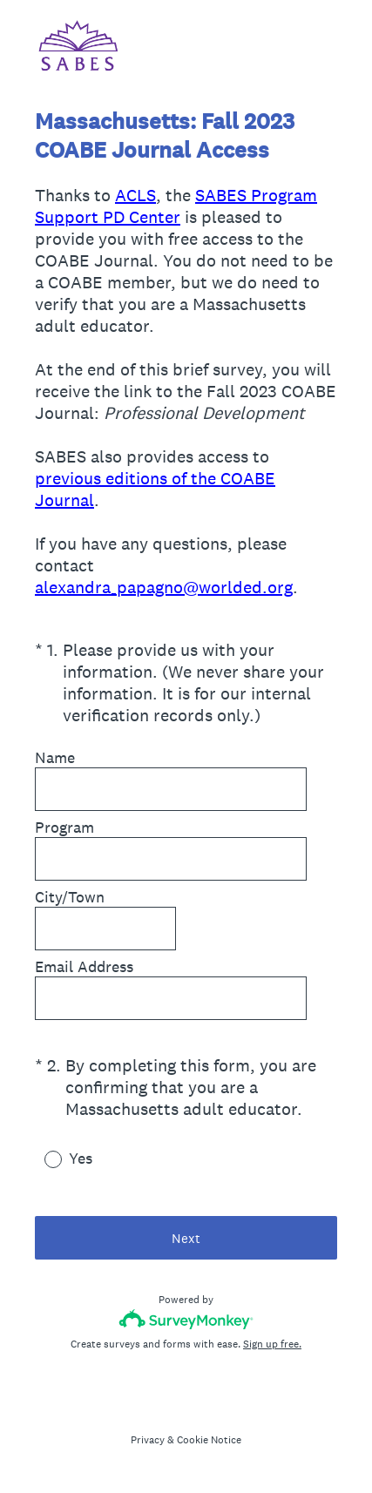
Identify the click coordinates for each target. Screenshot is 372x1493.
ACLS (135, 195)
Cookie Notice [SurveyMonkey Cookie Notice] (209, 1440)
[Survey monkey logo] (186, 1319)
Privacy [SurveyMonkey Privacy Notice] (148, 1440)
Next (186, 1238)
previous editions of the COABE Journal (155, 489)
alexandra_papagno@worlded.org (164, 587)
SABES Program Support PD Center (176, 206)
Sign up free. (272, 1344)
